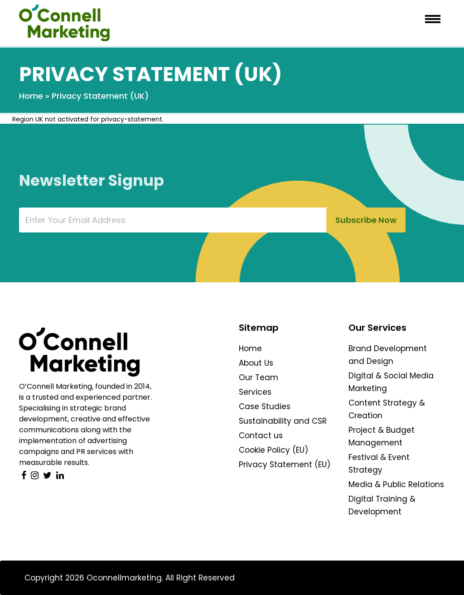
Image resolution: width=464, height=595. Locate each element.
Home (31, 96)
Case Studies (264, 406)
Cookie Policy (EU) (273, 450)
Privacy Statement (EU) (284, 464)
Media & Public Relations (396, 484)
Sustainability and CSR (283, 421)
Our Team (258, 377)
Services (255, 392)
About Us (256, 363)
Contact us (261, 435)
